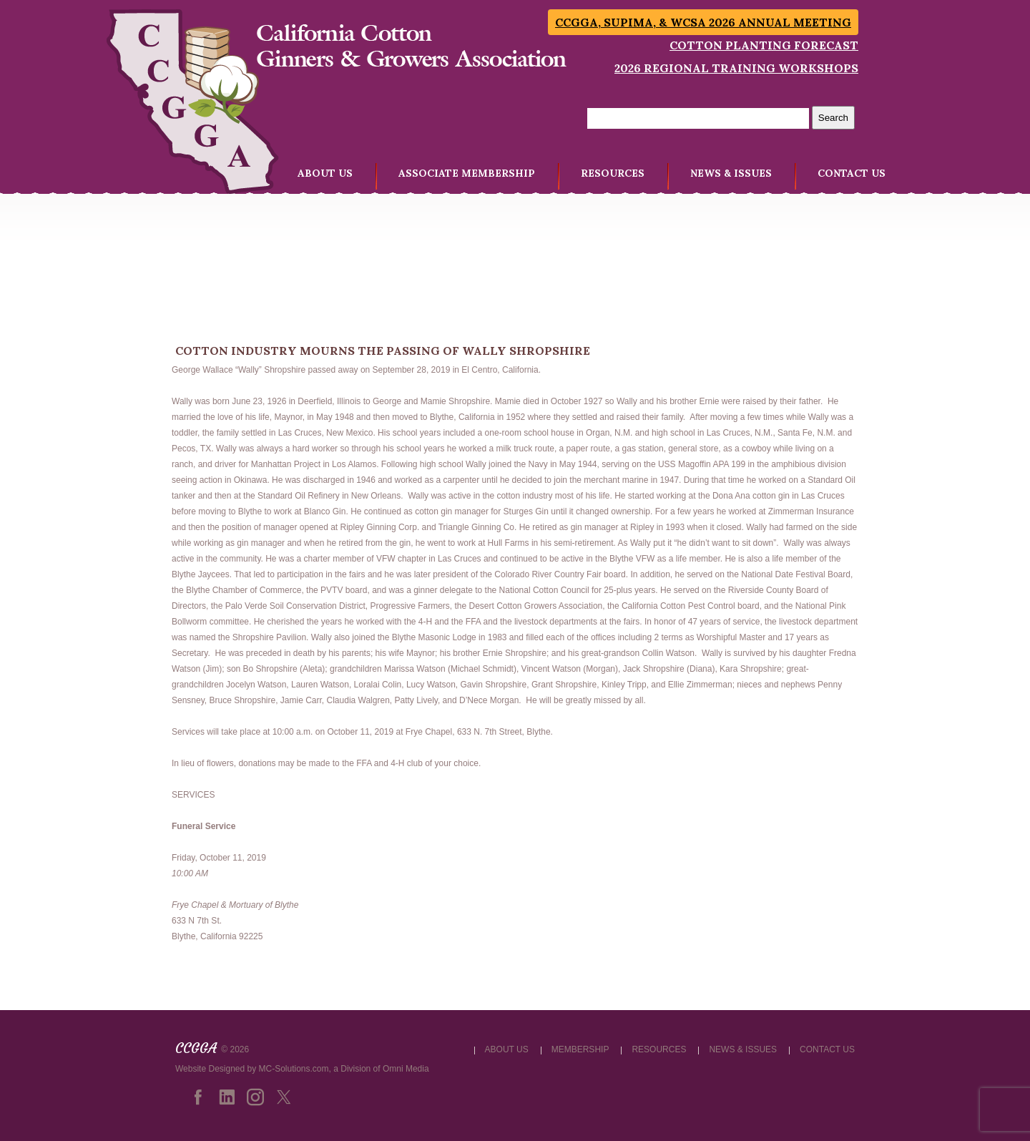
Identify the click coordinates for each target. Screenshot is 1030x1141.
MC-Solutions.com (294, 1069)
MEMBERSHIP (580, 1049)
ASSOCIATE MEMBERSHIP (466, 173)
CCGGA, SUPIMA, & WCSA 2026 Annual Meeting (703, 22)
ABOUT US (325, 173)
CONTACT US (852, 173)
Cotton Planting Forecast (764, 45)
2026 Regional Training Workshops (736, 68)
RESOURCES (612, 173)
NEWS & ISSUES (731, 173)
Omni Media (406, 1069)
